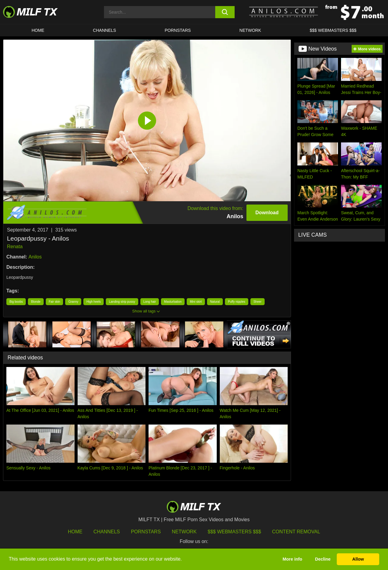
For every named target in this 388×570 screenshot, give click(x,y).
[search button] (225, 12)
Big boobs (16, 301)
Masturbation (173, 301)
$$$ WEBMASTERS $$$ (333, 30)
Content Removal (296, 531)
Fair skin (54, 301)
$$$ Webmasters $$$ (234, 531)
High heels (93, 301)
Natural (215, 301)
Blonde (35, 301)
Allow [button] (358, 559)
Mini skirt (196, 301)
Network (250, 30)
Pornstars (178, 30)
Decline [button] (322, 559)
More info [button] (292, 559)
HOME (38, 30)
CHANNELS (104, 30)
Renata (15, 246)
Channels (106, 531)
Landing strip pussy (122, 301)
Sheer (257, 301)
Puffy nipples (236, 301)
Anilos (35, 256)
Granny (73, 301)
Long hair (149, 301)
